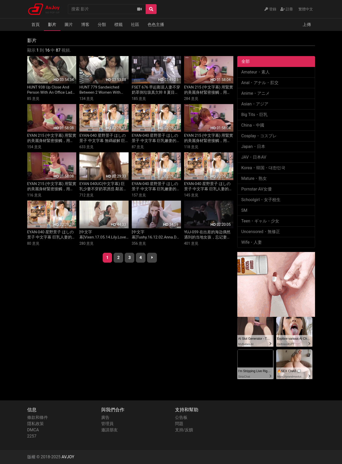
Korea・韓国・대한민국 (263, 167)
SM (244, 210)
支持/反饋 (184, 429)
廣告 (105, 417)
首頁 (35, 24)
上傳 (307, 24)
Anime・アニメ (255, 93)
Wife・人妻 (251, 242)
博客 (85, 24)
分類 (102, 24)
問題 (179, 423)
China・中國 (252, 125)
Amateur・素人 (255, 72)
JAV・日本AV (254, 157)
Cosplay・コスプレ (259, 135)
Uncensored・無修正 (260, 231)
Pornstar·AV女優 (256, 189)
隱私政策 (35, 423)
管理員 (107, 423)
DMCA (33, 429)
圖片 (69, 24)
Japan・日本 (253, 146)
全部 (245, 61)
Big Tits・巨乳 (254, 114)
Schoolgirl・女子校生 (261, 199)
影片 (52, 24)
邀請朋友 (109, 429)
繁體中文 (305, 9)
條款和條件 (37, 417)
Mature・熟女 (254, 178)
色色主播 (156, 24)
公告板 (181, 417)
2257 (32, 436)
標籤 (118, 24)
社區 (135, 24)
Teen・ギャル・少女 (260, 221)
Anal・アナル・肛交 (260, 82)
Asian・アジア (254, 103)
